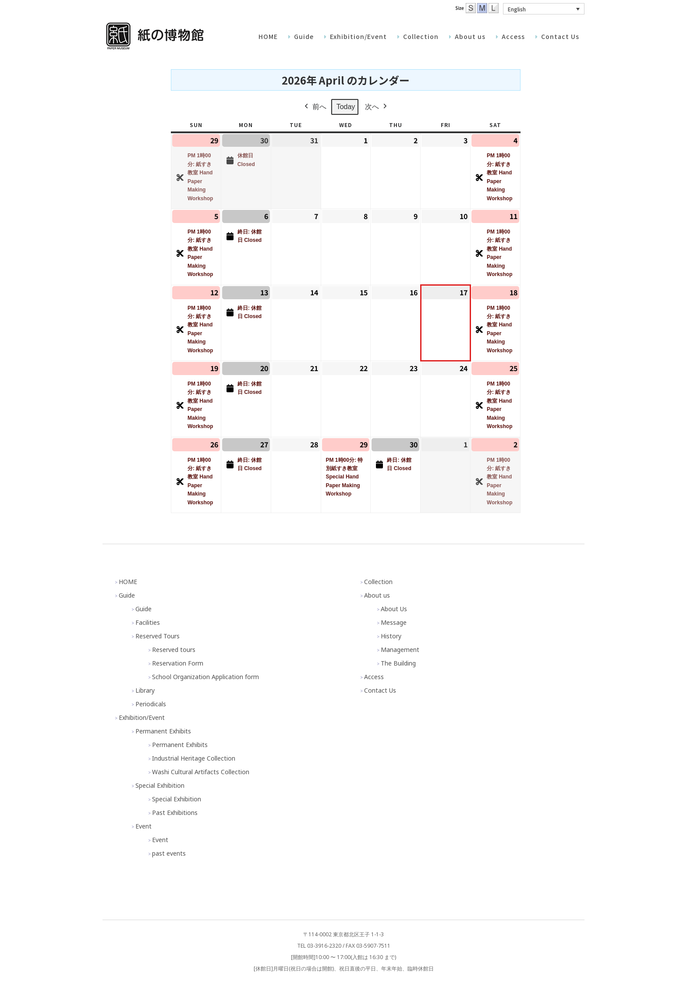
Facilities (147, 622)
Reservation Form (177, 663)
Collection (378, 581)
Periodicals (150, 704)
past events (169, 853)
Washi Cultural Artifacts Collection (200, 772)
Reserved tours (173, 649)
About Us (394, 609)
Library (145, 690)
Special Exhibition (159, 785)
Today (345, 106)
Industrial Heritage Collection (193, 758)
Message (394, 622)
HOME (128, 581)
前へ (314, 107)
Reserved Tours (157, 636)
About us (377, 595)
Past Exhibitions (175, 812)
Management (400, 649)
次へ (377, 107)
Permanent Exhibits (163, 731)
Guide (127, 595)
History (391, 636)
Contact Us (380, 690)
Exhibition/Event (142, 717)
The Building (398, 663)
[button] (543, 8)
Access (374, 677)
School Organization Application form (205, 677)
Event (143, 826)
